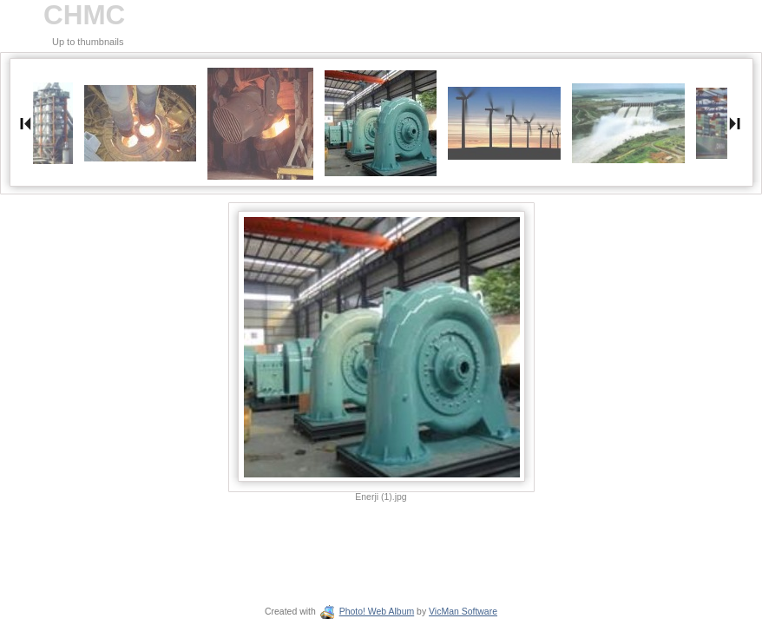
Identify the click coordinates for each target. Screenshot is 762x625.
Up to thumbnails (88, 41)
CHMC (84, 15)
